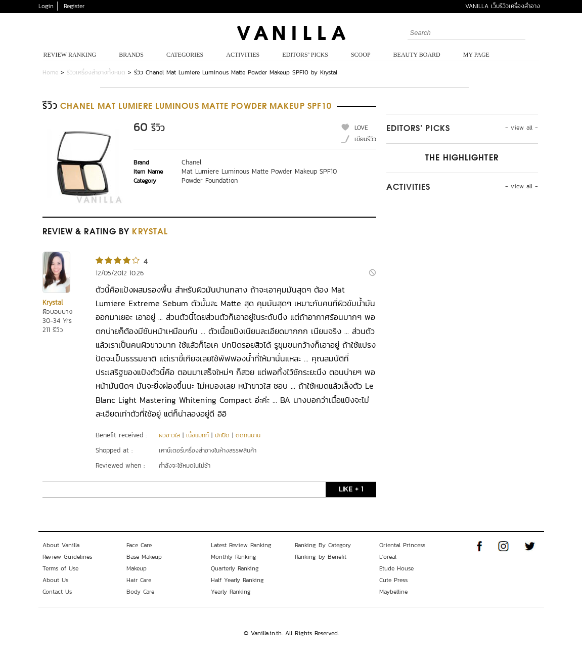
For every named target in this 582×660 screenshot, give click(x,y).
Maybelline (393, 591)
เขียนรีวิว (365, 139)
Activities (242, 54)
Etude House (396, 568)
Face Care (139, 545)
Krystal (52, 302)
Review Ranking (70, 54)
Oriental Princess (402, 545)
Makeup (136, 568)
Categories (184, 54)
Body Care (140, 591)
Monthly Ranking (233, 556)
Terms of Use (60, 568)
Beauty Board (416, 54)
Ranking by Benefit (320, 556)
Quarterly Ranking (235, 568)
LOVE (361, 127)
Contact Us (57, 591)
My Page (476, 54)
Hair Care (138, 580)
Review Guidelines (67, 556)
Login (46, 6)
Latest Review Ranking (241, 545)
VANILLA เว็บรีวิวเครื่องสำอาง (502, 6)
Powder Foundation (210, 180)
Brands (131, 54)
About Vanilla (60, 545)
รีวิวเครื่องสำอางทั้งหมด (96, 72)
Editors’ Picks (305, 54)
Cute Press (393, 580)
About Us (55, 580)
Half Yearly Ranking (237, 580)
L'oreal (387, 556)
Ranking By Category (323, 545)
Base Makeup (144, 556)
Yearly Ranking (231, 591)
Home (50, 72)
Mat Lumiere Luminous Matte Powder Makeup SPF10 (259, 171)
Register (74, 6)
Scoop (361, 54)
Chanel (191, 162)
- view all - (521, 127)
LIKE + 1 (351, 489)
